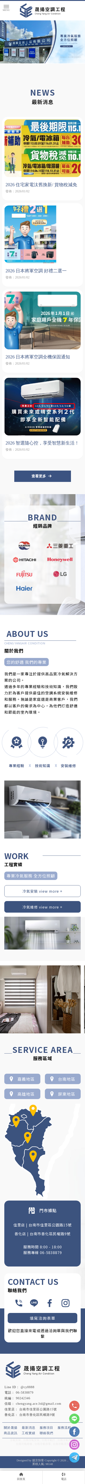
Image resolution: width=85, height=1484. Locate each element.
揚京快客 (38, 1460)
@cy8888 (27, 1387)
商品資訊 (10, 1433)
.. (67, 1460)
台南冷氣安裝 (31, 1440)
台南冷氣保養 (42, 1443)
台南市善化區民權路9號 (37, 1414)
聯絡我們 (46, 1433)
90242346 (23, 1398)
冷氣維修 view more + (42, 907)
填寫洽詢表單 (43, 1318)
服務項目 (46, 1427)
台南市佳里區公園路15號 (38, 1409)
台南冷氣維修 (24, 1443)
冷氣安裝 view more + (42, 891)
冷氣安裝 (15, 1440)
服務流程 (64, 1427)
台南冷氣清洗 (61, 1443)
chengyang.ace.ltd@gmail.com (38, 1403)
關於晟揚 (10, 1427)
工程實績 (28, 1433)
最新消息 (28, 1427)
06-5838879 (25, 1392)
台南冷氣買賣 (65, 1440)
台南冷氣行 (48, 1440)
